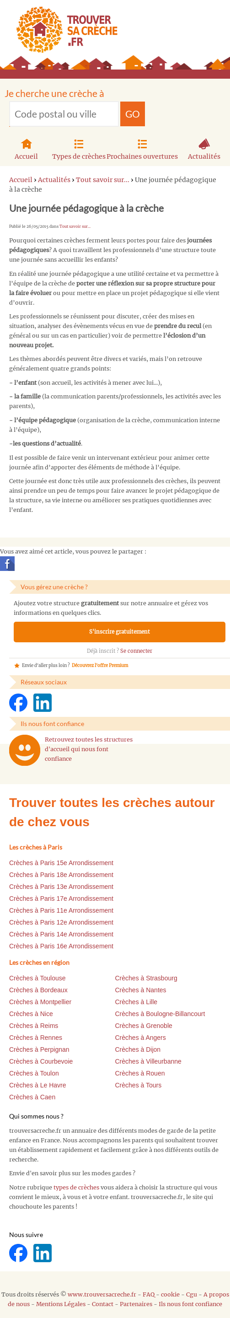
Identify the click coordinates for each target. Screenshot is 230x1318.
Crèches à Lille (136, 1002)
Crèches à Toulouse (37, 978)
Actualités (204, 148)
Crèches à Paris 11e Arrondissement (61, 910)
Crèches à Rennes (35, 1037)
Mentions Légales (61, 1304)
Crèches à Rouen (140, 1073)
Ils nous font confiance (190, 1304)
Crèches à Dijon (138, 1049)
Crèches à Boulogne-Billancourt (160, 1013)
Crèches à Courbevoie (41, 1061)
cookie (170, 1294)
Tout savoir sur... (75, 226)
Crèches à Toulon (34, 1073)
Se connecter (136, 651)
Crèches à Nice (31, 1013)
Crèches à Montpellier (40, 1002)
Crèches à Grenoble (143, 1025)
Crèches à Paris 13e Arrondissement (61, 886)
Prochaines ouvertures (142, 148)
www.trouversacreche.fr (102, 1294)
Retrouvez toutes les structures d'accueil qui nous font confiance (89, 749)
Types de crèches (79, 148)
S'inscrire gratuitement (119, 632)
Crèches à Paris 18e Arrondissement (61, 874)
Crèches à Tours (138, 1085)
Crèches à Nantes (140, 990)
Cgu (191, 1294)
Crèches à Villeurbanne (148, 1061)
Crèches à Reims (33, 1025)
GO (132, 113)
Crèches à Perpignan (39, 1049)
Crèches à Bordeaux (38, 990)
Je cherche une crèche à (54, 93)
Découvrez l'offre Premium (100, 665)
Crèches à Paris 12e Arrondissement (61, 922)
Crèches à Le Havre (37, 1085)
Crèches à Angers (140, 1037)
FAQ (149, 1294)
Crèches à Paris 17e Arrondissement (61, 898)
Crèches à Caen (32, 1097)
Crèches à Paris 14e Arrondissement (61, 934)
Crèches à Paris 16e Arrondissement (61, 946)
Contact (102, 1304)
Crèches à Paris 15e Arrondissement (61, 862)
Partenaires (136, 1304)
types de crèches (76, 1187)
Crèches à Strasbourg (146, 978)
